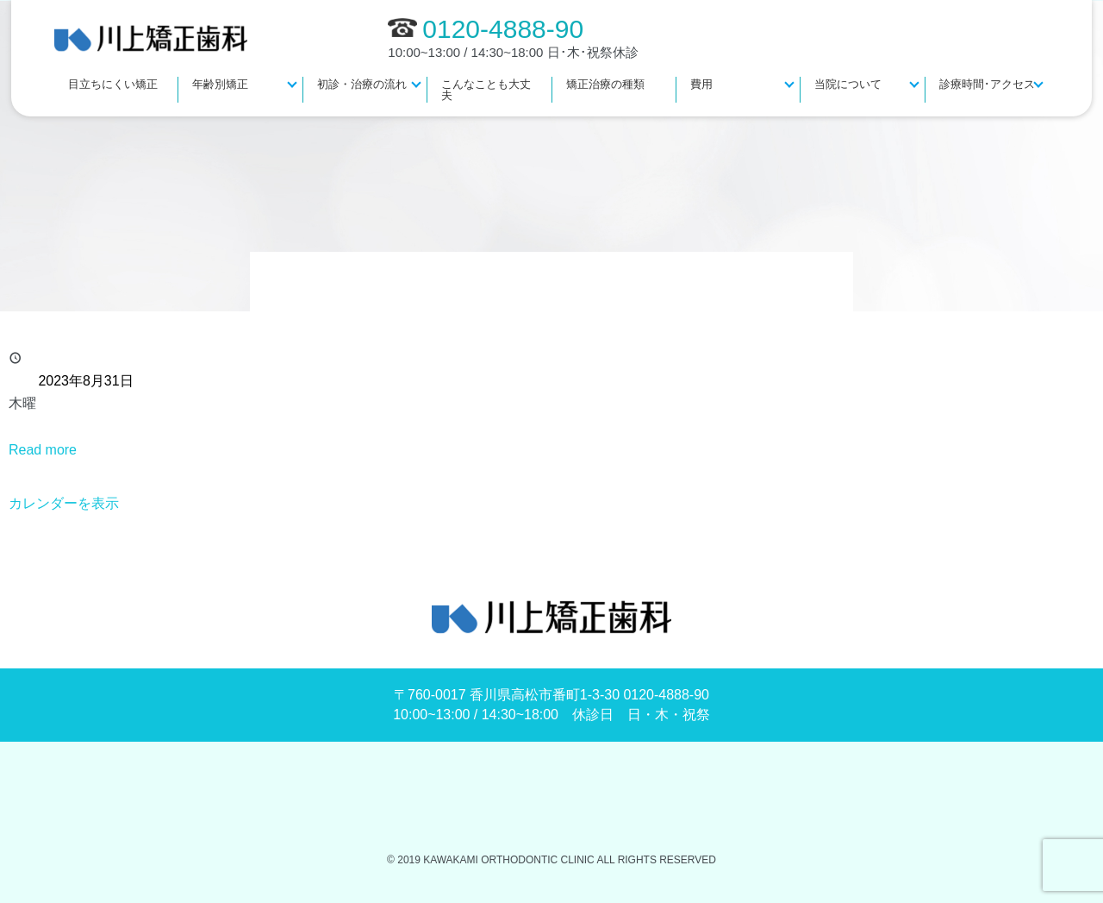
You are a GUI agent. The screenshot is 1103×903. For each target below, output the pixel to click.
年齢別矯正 (220, 84)
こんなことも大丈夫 (486, 90)
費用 (701, 84)
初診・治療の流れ (362, 84)
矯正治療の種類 (605, 84)
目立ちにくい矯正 (113, 84)
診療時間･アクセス (987, 84)
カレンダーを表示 (64, 503)
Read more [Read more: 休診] (43, 449)
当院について (848, 84)
